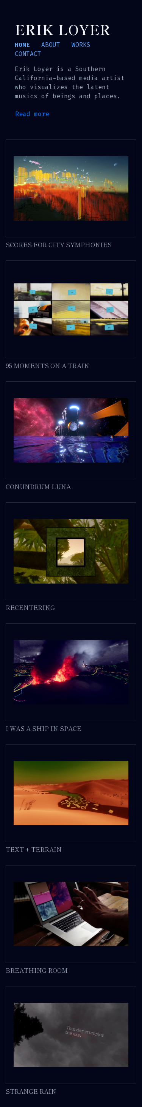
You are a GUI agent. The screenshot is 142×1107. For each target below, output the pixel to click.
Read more (32, 114)
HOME (22, 45)
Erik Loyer (63, 29)
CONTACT (28, 54)
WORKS (81, 45)
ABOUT (50, 45)
